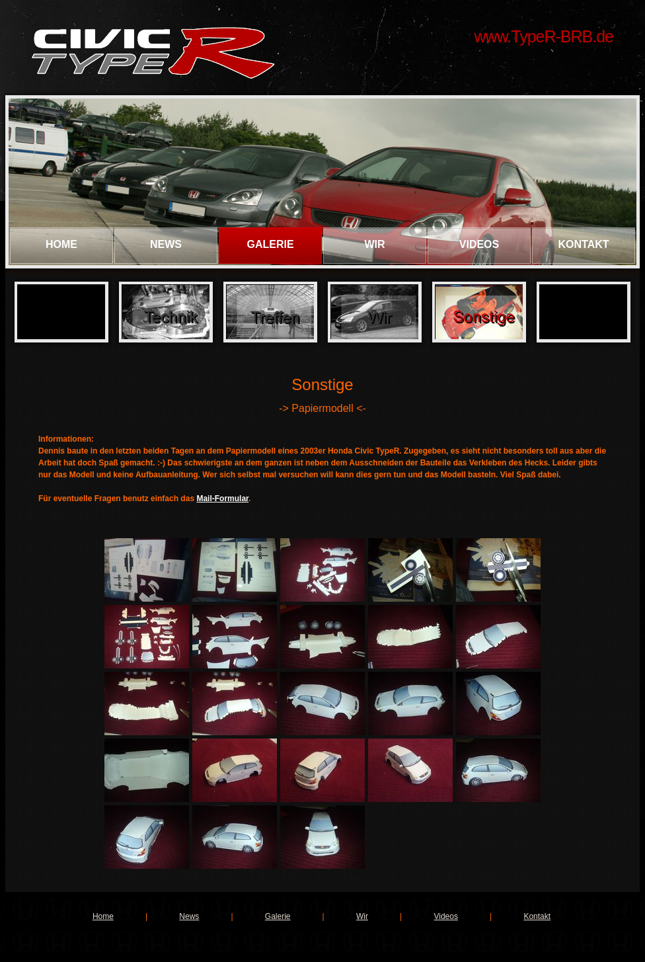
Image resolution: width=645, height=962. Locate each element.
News (166, 244)
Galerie (270, 244)
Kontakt (583, 244)
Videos (479, 244)
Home (61, 244)
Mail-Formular (222, 498)
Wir (374, 244)
